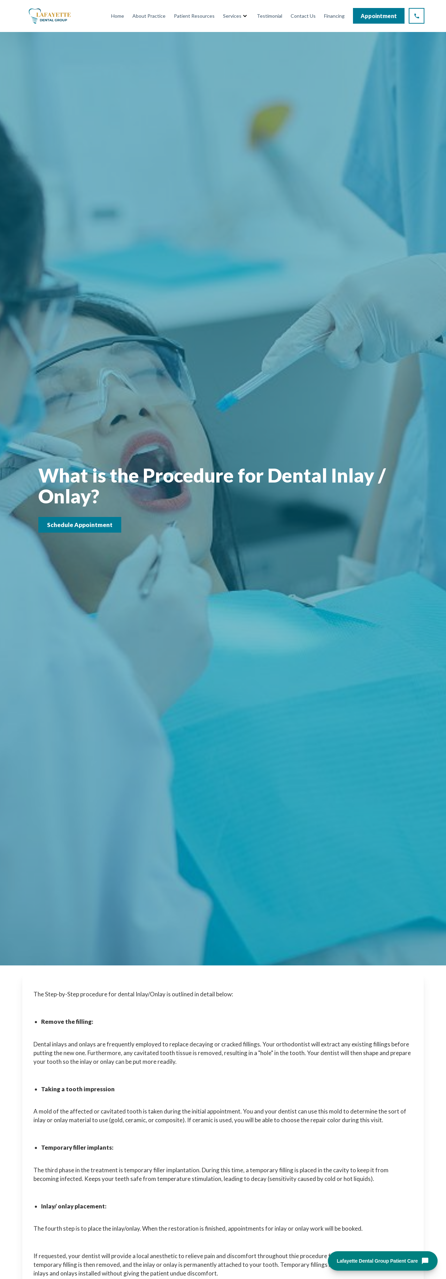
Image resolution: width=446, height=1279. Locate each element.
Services (232, 16)
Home (117, 16)
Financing (334, 16)
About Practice (149, 16)
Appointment (379, 16)
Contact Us (303, 16)
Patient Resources (194, 16)
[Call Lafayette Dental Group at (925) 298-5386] (416, 16)
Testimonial (269, 16)
